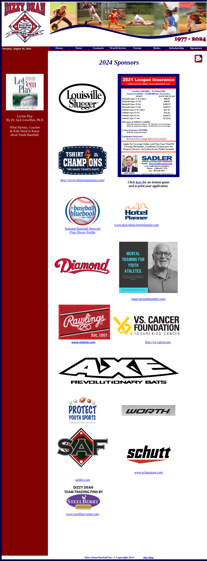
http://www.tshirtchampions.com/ (82, 180)
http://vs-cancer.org (158, 342)
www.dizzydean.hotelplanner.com (136, 225)
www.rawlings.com (83, 342)
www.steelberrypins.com (82, 514)
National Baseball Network (82, 230)
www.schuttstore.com (148, 472)
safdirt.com (82, 480)
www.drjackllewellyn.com (148, 299)
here (139, 182)
